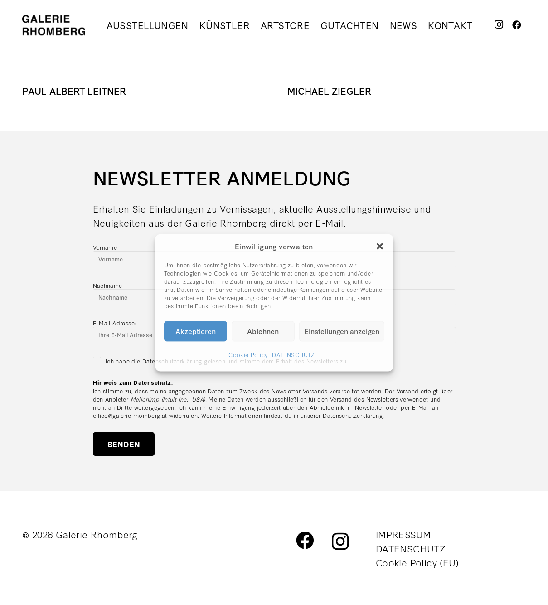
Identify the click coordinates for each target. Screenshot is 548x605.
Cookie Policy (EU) (417, 562)
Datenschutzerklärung (353, 415)
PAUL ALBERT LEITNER (74, 90)
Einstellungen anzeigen (341, 331)
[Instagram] (499, 25)
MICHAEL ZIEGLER (329, 90)
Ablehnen (263, 331)
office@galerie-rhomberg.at (130, 415)
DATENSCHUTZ (293, 354)
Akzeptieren (195, 331)
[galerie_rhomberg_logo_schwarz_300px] (53, 25)
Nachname (107, 285)
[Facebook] (517, 25)
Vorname (105, 247)
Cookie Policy (247, 354)
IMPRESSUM (403, 534)
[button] (379, 246)
